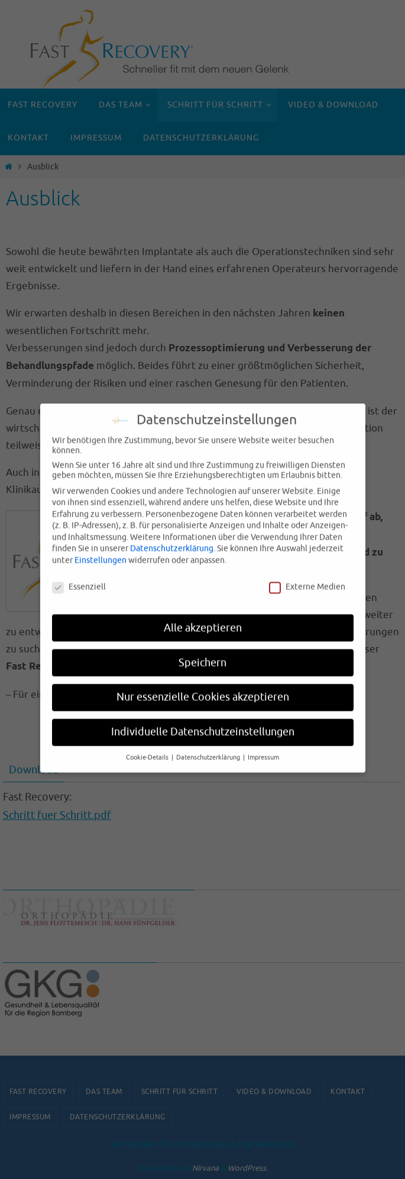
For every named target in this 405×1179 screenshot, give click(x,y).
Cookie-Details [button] (148, 746)
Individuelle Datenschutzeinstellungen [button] (202, 720)
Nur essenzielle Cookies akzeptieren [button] (202, 686)
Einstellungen (100, 549)
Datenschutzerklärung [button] (209, 746)
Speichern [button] (202, 651)
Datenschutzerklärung (171, 538)
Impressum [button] (263, 746)
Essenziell (79, 576)
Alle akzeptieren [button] (203, 616)
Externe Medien (307, 576)
